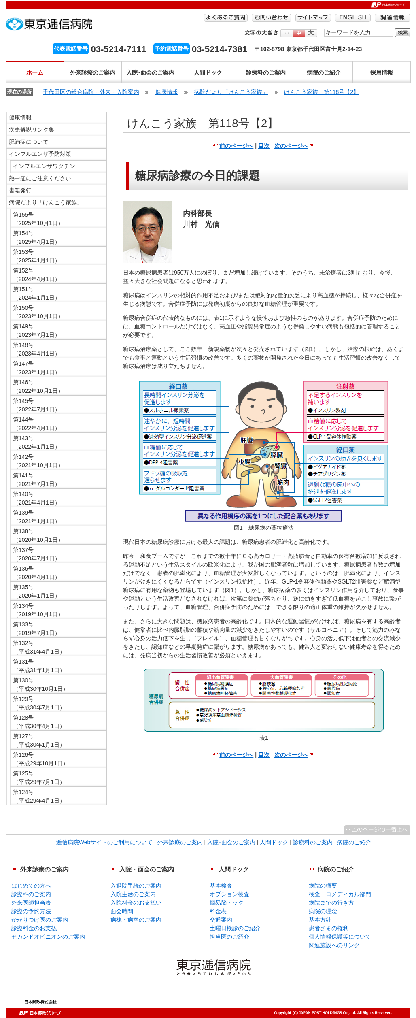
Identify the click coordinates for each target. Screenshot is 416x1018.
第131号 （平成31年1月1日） (39, 665)
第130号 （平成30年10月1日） (40, 684)
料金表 (218, 911)
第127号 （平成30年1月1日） (39, 740)
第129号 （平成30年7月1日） (39, 703)
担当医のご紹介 (229, 936)
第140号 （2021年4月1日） (36, 498)
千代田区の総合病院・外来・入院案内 (91, 92)
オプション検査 (229, 894)
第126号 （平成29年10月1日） (40, 759)
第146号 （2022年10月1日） (38, 386)
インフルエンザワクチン (44, 166)
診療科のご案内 (266, 72)
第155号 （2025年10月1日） (38, 218)
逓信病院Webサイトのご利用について (104, 842)
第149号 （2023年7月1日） (36, 330)
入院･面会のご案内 (150, 72)
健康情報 (166, 92)
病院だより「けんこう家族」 (231, 92)
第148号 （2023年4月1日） (36, 349)
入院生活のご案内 (133, 894)
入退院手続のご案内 (135, 885)
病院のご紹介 (324, 72)
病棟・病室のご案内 (135, 919)
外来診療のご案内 (92, 72)
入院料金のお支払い (135, 902)
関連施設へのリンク (334, 945)
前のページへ (236, 146)
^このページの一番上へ (377, 829)
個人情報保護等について (340, 936)
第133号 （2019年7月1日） (36, 628)
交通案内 (221, 919)
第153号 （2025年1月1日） (36, 256)
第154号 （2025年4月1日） (36, 237)
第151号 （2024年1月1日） (36, 293)
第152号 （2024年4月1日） (36, 274)
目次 (264, 146)
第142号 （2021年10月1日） (38, 461)
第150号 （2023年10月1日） (38, 312)
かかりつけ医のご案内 (39, 919)
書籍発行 (20, 190)
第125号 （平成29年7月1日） (39, 777)
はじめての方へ (31, 885)
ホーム (34, 72)
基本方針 (320, 919)
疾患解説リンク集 (31, 129)
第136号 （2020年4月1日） (36, 572)
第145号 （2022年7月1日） (36, 405)
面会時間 (121, 911)
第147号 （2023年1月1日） (36, 367)
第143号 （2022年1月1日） (36, 442)
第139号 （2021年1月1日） (36, 516)
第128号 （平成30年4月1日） (39, 721)
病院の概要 (323, 885)
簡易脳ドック (227, 902)
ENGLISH (353, 18)
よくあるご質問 (226, 18)
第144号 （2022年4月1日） (36, 423)
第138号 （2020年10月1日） (38, 535)
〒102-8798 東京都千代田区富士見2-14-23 (308, 49)
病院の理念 (323, 911)
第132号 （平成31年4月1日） (39, 647)
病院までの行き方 (331, 902)
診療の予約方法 (31, 911)
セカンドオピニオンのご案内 (48, 936)
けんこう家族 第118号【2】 (321, 92)
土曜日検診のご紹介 (235, 928)
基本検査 (221, 885)
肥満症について (29, 141)
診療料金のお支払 (34, 928)
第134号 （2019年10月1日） (38, 610)
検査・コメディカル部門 (340, 894)
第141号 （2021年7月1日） (36, 479)
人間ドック (208, 72)
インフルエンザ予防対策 (40, 154)
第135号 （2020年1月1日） (36, 591)
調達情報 (392, 18)
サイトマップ (313, 18)
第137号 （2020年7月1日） (36, 554)
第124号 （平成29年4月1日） (39, 796)
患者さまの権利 (328, 928)
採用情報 (381, 72)
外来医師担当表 (31, 902)
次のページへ (291, 146)
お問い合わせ (271, 18)
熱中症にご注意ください (40, 178)
